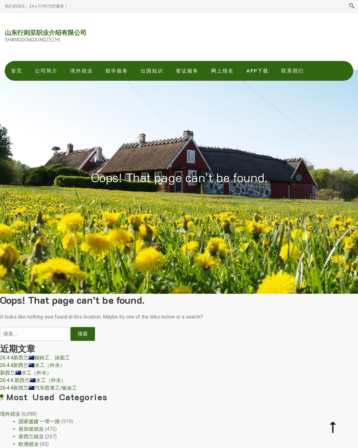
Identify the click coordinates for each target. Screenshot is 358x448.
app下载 (257, 70)
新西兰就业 (31, 437)
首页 (16, 70)
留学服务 (116, 70)
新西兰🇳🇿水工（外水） (26, 373)
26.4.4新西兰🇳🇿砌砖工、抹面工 (35, 358)
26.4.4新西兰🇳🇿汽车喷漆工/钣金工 (38, 388)
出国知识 (152, 70)
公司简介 (46, 70)
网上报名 (222, 70)
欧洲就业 (29, 444)
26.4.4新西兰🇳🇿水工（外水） (32, 365)
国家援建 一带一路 (39, 421)
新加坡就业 (31, 429)
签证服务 (187, 70)
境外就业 (81, 70)
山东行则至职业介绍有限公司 (46, 32)
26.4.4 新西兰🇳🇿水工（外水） (33, 380)
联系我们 (292, 70)
